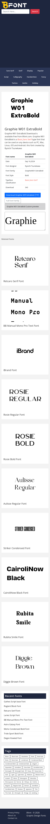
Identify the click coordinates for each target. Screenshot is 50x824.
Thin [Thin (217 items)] (36, 789)
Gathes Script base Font (14, 701)
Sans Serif (10, 71)
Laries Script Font (12, 715)
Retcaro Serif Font (13, 281)
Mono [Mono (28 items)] (15, 778)
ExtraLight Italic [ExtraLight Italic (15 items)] (19, 771)
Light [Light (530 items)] (12, 775)
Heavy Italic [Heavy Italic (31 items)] (38, 771)
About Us (12, 815)
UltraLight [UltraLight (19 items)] (17, 793)
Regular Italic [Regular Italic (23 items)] (17, 785)
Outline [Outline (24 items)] (34, 782)
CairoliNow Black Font (15, 592)
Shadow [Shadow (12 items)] (20, 789)
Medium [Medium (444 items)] (29, 775)
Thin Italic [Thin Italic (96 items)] (8, 793)
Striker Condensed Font (16, 548)
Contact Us (12, 818)
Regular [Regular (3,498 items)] (7, 785)
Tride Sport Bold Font (13, 733)
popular (41, 71)
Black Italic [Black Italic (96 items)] (15, 756)
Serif (20, 71)
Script (6, 77)
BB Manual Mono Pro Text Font (21, 325)
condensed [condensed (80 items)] (24, 760)
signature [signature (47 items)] (29, 789)
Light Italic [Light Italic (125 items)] (21, 775)
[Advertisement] (25, 40)
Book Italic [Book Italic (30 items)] (15, 760)
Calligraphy (17, 77)
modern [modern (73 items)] (7, 778)
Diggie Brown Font (13, 681)
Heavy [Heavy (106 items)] (29, 771)
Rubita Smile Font (13, 637)
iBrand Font (10, 370)
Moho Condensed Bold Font (16, 729)
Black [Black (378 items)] (7, 756)
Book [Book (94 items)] (6, 760)
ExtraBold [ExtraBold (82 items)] (18, 767)
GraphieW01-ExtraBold (25, 221)
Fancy (43, 77)
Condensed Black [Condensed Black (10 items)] (36, 760)
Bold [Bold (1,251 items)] (32, 756)
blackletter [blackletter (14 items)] (24, 756)
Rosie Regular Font (14, 414)
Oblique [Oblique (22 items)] (26, 782)
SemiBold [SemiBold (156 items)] (35, 785)
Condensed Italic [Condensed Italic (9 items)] (24, 764)
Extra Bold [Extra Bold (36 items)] (27, 767)
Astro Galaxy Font (12, 724)
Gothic (24, 83)
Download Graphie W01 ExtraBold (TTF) (22, 195)
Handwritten (32, 77)
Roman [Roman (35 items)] (26, 785)
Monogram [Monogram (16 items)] (23, 778)
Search (35, 11)
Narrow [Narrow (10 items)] (19, 782)
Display (30, 71)
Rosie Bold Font (12, 459)
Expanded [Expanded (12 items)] (8, 767)
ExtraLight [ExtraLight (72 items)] (8, 771)
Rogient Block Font (12, 706)
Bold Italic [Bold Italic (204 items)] (40, 756)
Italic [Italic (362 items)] (6, 775)
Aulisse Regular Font (14, 503)
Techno (15, 83)
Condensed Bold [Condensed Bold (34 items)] (10, 764)
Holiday (35, 83)
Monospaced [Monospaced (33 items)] (9, 782)
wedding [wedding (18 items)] (34, 793)
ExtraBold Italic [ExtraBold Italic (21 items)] (38, 767)
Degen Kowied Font (13, 738)
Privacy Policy (13, 812)
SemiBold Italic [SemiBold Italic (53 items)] (9, 789)
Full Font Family (12, 201)
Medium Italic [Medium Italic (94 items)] (39, 775)
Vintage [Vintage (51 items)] (26, 793)
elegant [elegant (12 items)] (34, 764)
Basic (20, 139)
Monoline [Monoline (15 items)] (33, 778)
